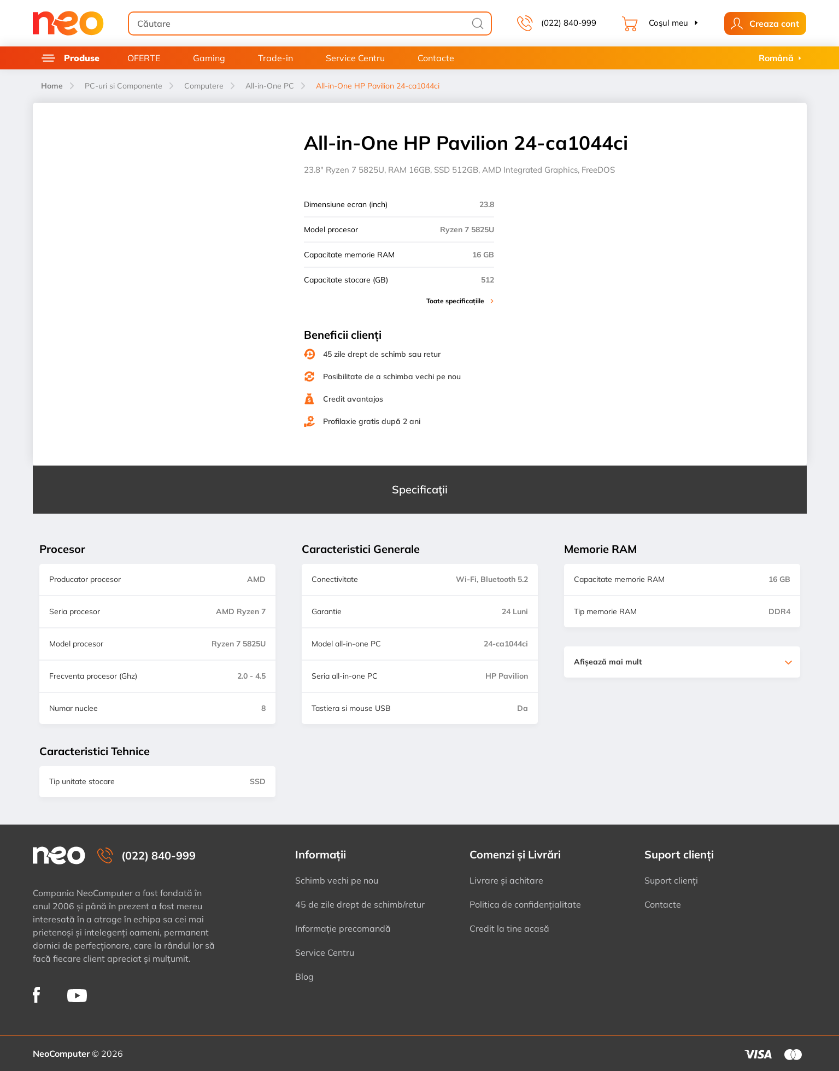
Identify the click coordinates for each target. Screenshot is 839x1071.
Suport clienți (671, 880)
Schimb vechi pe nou (336, 880)
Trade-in (275, 57)
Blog (304, 976)
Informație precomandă (343, 928)
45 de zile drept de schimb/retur (360, 904)
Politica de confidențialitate (525, 904)
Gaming (209, 57)
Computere (204, 86)
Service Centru (355, 57)
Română (776, 57)
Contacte (436, 57)
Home (52, 86)
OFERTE (143, 57)
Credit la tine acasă (509, 928)
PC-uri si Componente (123, 86)
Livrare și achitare (506, 880)
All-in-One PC (269, 86)
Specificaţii (420, 489)
